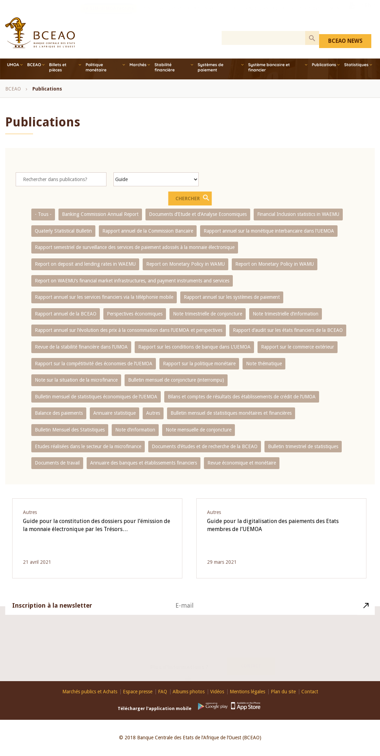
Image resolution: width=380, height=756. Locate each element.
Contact (251, 658)
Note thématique (264, 363)
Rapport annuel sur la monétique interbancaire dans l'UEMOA (269, 231)
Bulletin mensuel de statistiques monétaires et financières (231, 413)
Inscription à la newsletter (52, 613)
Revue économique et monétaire (241, 463)
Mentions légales (247, 691)
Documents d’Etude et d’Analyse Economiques (198, 214)
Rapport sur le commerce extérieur (297, 347)
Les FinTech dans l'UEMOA (314, 15)
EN (368, 15)
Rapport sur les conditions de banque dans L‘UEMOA (194, 347)
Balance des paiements (59, 413)
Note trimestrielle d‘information (285, 314)
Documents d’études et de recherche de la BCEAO (205, 446)
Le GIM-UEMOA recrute (108, 15)
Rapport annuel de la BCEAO (65, 314)
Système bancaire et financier (269, 67)
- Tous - (43, 214)
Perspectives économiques (135, 314)
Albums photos (189, 691)
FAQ (162, 691)
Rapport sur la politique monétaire (199, 363)
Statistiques (356, 64)
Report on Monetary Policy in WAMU (185, 264)
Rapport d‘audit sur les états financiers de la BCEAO (288, 330)
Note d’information (135, 429)
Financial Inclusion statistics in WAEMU (298, 214)
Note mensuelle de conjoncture (198, 429)
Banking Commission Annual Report (100, 214)
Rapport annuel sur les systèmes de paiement (232, 297)
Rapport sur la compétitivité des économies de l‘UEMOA (93, 363)
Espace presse (137, 691)
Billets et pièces (57, 67)
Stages (211, 15)
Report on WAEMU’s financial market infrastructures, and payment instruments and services (132, 280)
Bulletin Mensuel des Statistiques (70, 429)
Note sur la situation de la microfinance (76, 380)
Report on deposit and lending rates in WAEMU (85, 264)
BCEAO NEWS (345, 41)
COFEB (229, 15)
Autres (153, 413)
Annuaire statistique (114, 413)
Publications (324, 64)
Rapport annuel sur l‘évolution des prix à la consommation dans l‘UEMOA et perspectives (128, 330)
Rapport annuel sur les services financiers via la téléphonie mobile (104, 297)
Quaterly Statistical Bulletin (63, 231)
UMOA (13, 64)
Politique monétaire (96, 67)
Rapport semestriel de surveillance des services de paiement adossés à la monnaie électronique (135, 247)
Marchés (138, 64)
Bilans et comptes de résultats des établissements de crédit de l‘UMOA (242, 396)
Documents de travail (57, 463)
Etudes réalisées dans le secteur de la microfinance (88, 446)
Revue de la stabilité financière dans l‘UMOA (81, 347)
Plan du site (283, 691)
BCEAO (34, 64)
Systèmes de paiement (210, 67)
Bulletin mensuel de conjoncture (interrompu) (176, 380)
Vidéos (217, 691)
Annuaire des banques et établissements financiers (143, 463)
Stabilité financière (165, 67)
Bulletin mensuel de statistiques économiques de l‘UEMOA (96, 396)
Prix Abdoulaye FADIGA (262, 15)
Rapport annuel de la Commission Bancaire (147, 231)
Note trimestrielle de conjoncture (207, 314)
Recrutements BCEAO (179, 15)
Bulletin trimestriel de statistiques (303, 446)
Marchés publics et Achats (89, 691)
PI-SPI (148, 15)
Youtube (352, 15)
